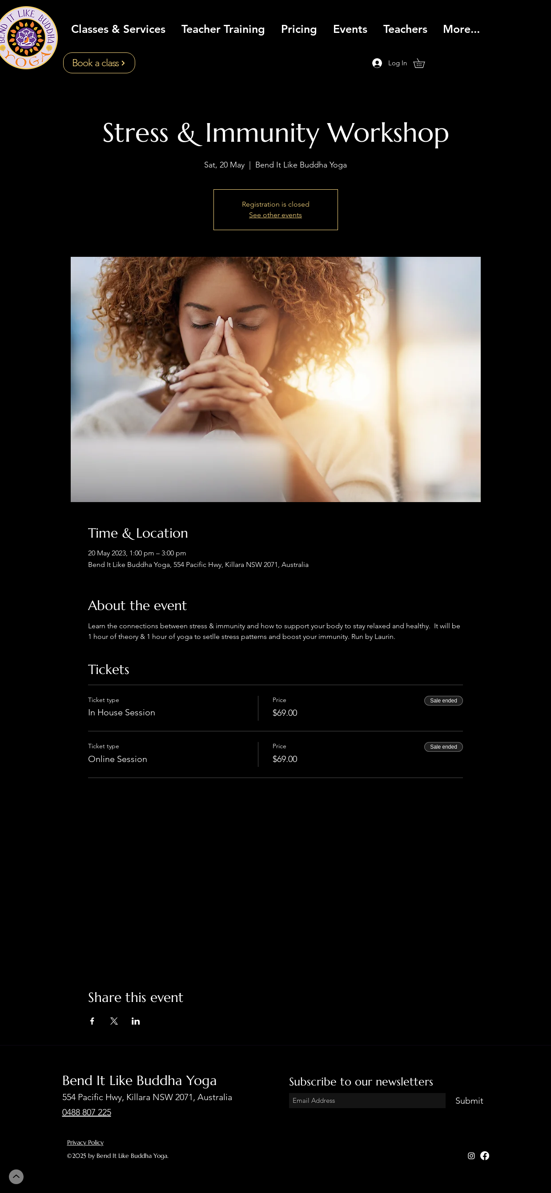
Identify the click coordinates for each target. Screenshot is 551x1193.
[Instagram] (471, 1155)
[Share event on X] (114, 1021)
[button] (423, 63)
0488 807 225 (86, 1112)
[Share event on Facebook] (92, 1021)
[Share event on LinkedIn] (136, 1021)
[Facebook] (484, 1155)
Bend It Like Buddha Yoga (139, 1080)
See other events (275, 215)
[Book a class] (99, 62)
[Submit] (469, 1101)
